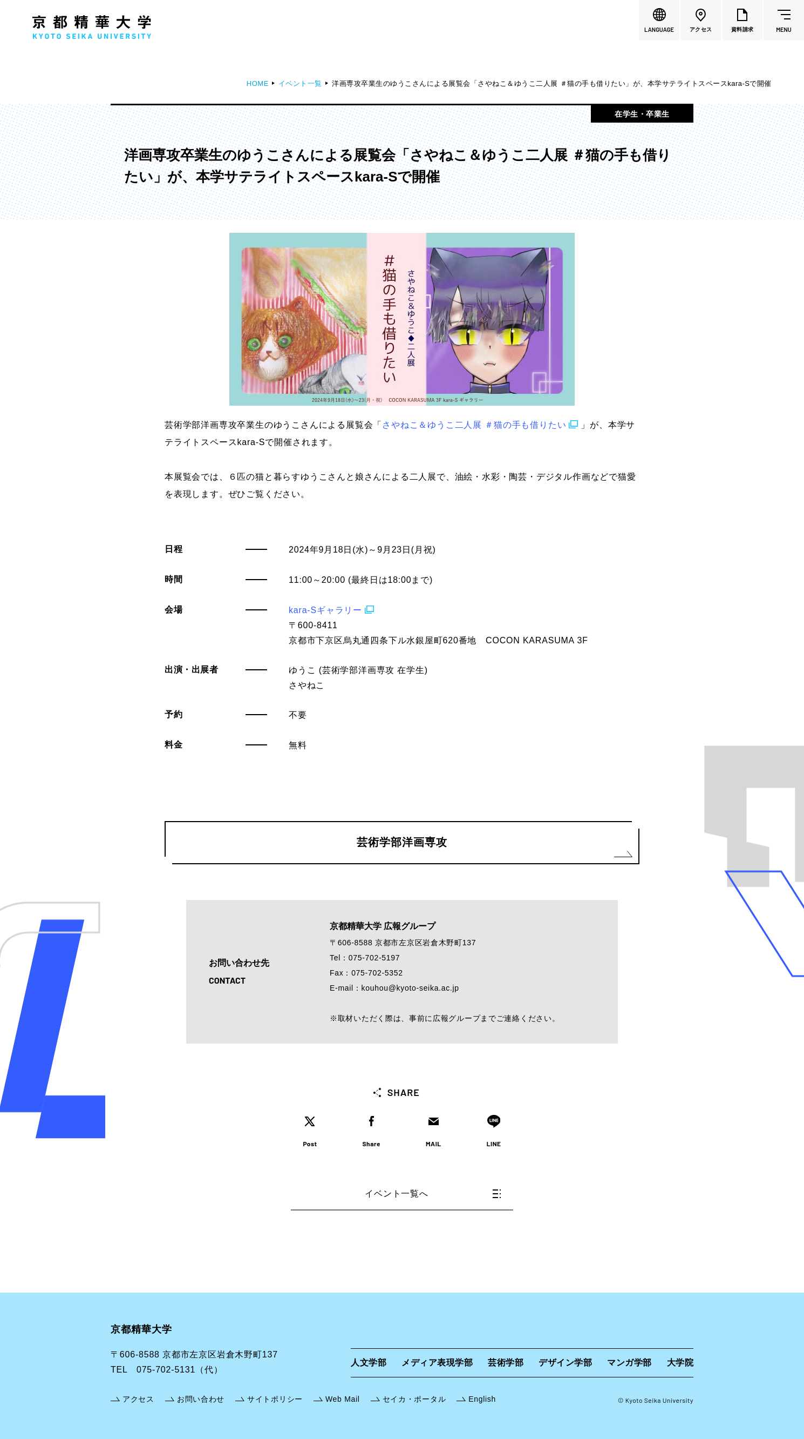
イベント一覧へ (433, 1193)
